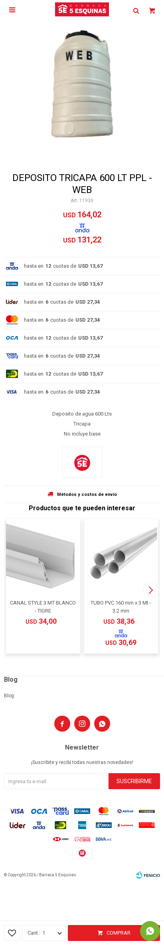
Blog (9, 695)
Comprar (118, 933)
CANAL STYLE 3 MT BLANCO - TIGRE (43, 607)
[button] (150, 590)
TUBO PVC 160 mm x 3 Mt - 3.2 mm (121, 607)
